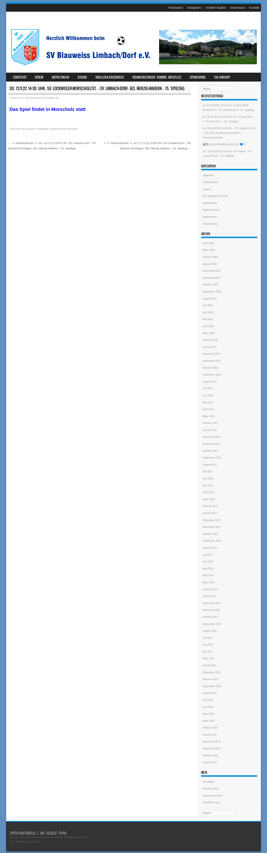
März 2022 (208, 582)
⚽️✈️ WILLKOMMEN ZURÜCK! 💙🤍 (224, 144)
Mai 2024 (207, 402)
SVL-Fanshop (222, 77)
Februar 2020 (210, 727)
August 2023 (209, 464)
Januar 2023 (209, 513)
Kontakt (254, 7)
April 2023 (208, 492)
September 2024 (211, 374)
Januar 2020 (209, 734)
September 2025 (211, 291)
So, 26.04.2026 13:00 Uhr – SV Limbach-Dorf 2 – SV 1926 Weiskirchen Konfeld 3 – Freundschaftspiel (229, 133)
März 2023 (208, 499)
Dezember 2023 (211, 436)
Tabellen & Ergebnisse (109, 77)
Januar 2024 (209, 430)
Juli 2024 (207, 388)
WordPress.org (210, 802)
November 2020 (211, 672)
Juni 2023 (208, 478)
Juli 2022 (207, 554)
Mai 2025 (207, 319)
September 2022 (211, 540)
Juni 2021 (208, 644)
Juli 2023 (207, 471)
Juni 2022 (208, 561)
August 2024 (209, 381)
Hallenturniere (210, 182)
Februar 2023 (210, 506)
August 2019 (209, 762)
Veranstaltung (210, 223)
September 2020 (211, 686)
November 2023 (211, 443)
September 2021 (211, 624)
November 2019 (211, 748)
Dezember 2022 (211, 520)
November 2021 (211, 610)
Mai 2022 (207, 568)
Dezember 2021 (211, 603)
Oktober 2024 (210, 367)
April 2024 (208, 409)
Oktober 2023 (210, 450)
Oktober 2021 (210, 617)
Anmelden (208, 781)
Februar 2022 (210, 589)
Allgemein (43, 128)
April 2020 (208, 713)
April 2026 (208, 243)
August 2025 (209, 298)
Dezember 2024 (211, 353)
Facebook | (176, 7)
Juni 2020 (208, 707)
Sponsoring (198, 77)
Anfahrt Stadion (216, 7)
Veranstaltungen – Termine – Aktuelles (156, 77)
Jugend (82, 77)
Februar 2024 (210, 423)
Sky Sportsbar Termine (215, 196)
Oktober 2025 (210, 284)
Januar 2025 (209, 347)
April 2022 (208, 575)
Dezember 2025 (211, 270)
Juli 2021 (207, 637)
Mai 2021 (207, 651)
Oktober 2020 (210, 679)
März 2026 (208, 250)
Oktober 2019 (210, 755)
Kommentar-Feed (212, 795)
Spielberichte (209, 203)
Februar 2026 (210, 257)
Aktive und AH (60, 77)
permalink (72, 128)
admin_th (53, 97)
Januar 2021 (209, 665)
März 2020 (208, 720)
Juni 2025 (208, 312)
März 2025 (208, 333)
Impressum (237, 7)
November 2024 (211, 360)
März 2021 (208, 658)
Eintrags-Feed (210, 788)
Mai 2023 (207, 485)
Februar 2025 (210, 340)
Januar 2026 (209, 264)
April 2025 (208, 326)
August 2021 (209, 630)
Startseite (20, 77)
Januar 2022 (209, 596)
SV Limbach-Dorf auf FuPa (25, 841)
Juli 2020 (207, 700)
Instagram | (194, 7)
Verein (39, 77)
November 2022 (211, 526)
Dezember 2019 (211, 741)
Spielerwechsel (211, 209)
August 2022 (209, 547)
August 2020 (209, 693)
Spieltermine (209, 216)
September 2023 (211, 457)
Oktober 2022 (210, 533)
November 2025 (211, 277)
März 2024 (208, 416)
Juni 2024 (208, 395)
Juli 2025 (207, 305)
